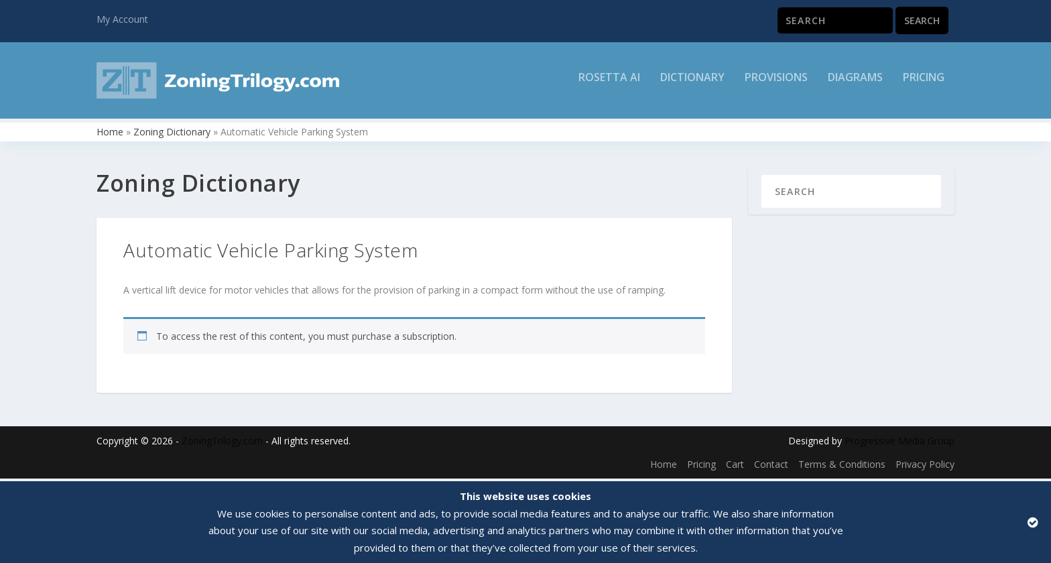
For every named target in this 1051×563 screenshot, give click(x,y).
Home (110, 134)
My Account (122, 19)
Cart (735, 467)
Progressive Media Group (899, 443)
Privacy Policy (924, 467)
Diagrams (855, 84)
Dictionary (692, 84)
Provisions (776, 84)
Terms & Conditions (841, 467)
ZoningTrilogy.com (222, 443)
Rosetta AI (609, 84)
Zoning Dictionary (171, 134)
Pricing (923, 84)
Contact (771, 467)
